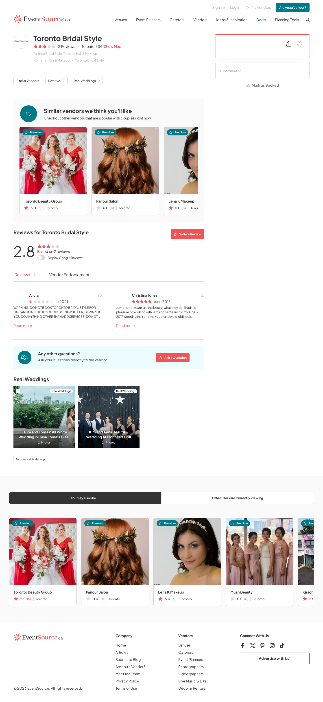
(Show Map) (112, 46)
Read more (22, 325)
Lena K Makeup (181, 201)
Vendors (200, 19)
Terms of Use (126, 688)
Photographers (191, 666)
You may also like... (85, 498)
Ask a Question (173, 357)
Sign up (218, 7)
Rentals (199, 688)
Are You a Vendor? (130, 666)
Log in (235, 7)
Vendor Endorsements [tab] (70, 274)
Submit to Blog (128, 659)
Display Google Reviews (65, 258)
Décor (183, 688)
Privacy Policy (127, 681)
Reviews (56, 80)
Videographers (191, 673)
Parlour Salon (107, 201)
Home (38, 60)
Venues (121, 19)
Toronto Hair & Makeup (30, 459)
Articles (122, 652)
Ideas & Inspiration (231, 19)
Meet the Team (128, 673)
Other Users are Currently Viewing (237, 498)
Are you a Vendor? (292, 7)
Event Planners (148, 19)
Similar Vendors (27, 81)
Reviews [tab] (25, 274)
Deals (261, 19)
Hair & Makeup (59, 60)
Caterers (177, 19)
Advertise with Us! (274, 658)
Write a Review (187, 234)
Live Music (187, 681)
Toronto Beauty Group (43, 201)
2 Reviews (66, 46)
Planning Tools (287, 19)
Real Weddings (87, 80)
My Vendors (258, 7)
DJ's (203, 681)
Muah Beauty (241, 592)
